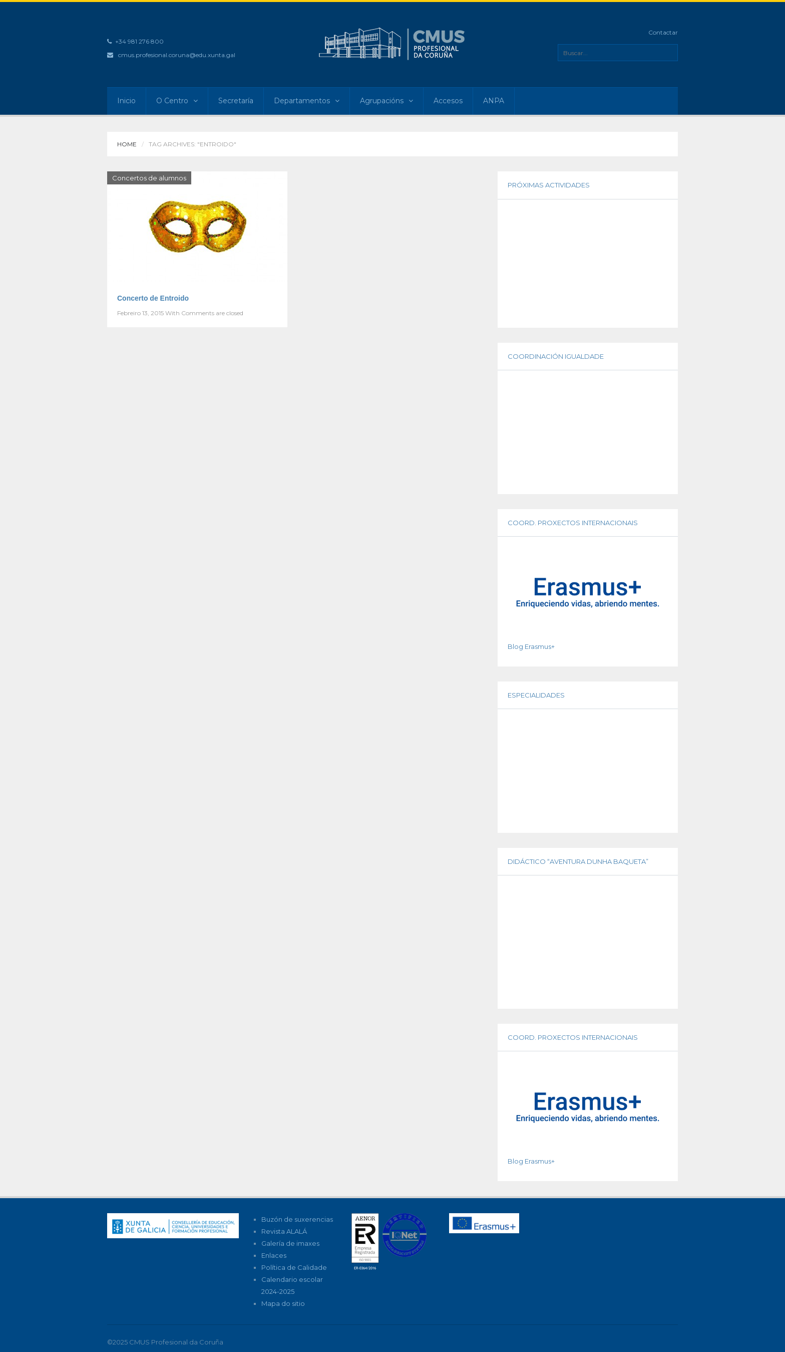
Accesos (448, 100)
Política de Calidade (294, 1267)
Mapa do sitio (283, 1303)
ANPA (493, 100)
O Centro (177, 100)
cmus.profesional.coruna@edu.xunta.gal (176, 55)
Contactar (663, 32)
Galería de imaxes (290, 1243)
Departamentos (306, 100)
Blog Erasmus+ (531, 646)
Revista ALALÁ (284, 1231)
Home (127, 144)
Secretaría (235, 100)
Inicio (126, 100)
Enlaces (273, 1255)
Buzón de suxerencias (297, 1219)
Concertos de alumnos (149, 178)
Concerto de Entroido (153, 298)
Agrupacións (386, 100)
